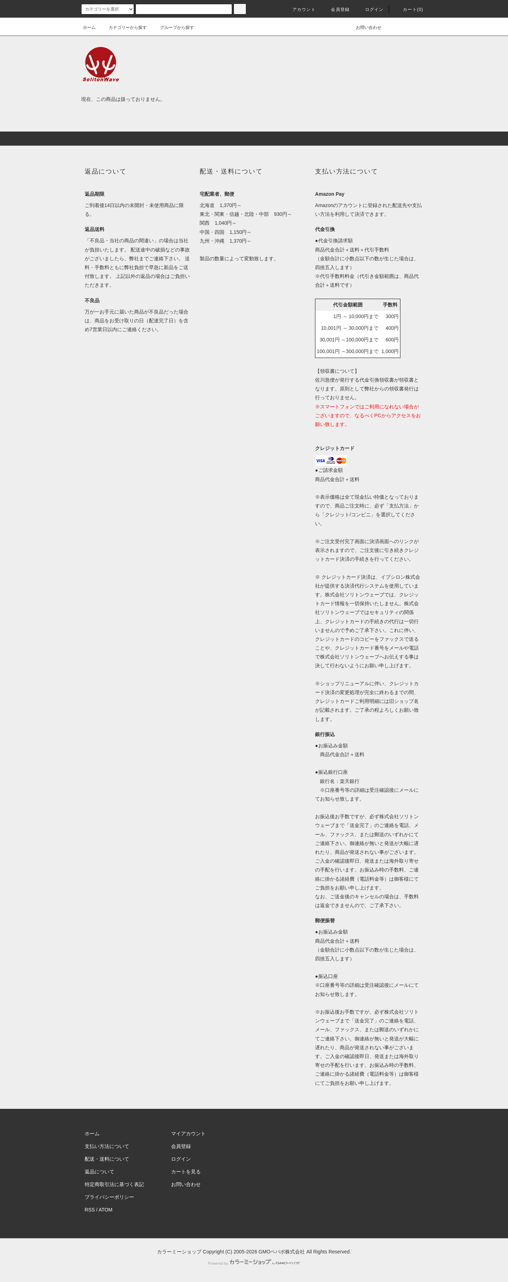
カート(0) (408, 9)
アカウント (300, 9)
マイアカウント (188, 1133)
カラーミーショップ (179, 1251)
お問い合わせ (364, 27)
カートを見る (186, 1171)
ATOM (106, 1210)
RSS (90, 1210)
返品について (99, 1171)
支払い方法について (107, 1146)
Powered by (254, 1263)
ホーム (89, 27)
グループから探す (173, 27)
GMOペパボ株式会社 (282, 1251)
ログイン (370, 9)
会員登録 (336, 9)
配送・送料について (107, 1159)
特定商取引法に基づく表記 (114, 1184)
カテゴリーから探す (123, 27)
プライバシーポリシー (109, 1197)
